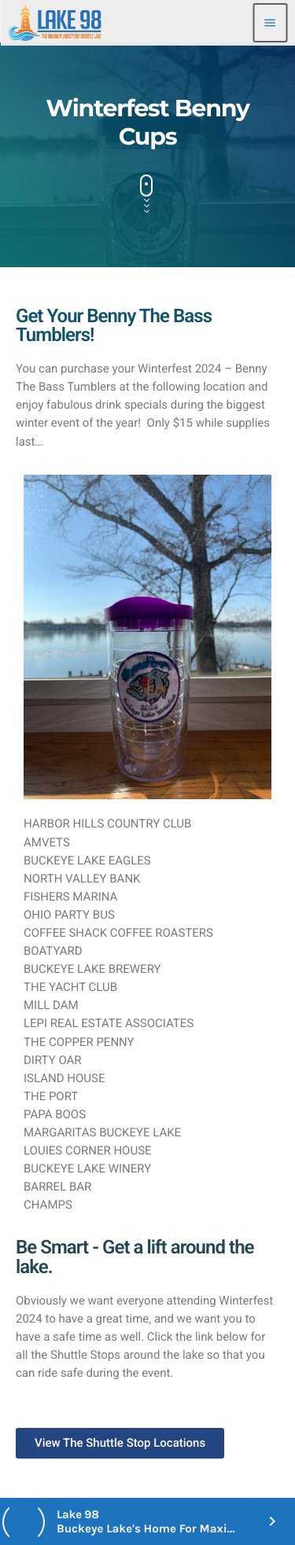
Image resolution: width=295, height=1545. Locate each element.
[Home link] (54, 23)
